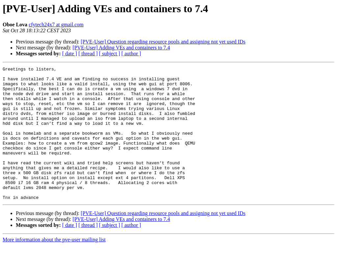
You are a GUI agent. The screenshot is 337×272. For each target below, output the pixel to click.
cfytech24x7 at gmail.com (56, 24)
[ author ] (131, 53)
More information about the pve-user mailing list (54, 266)
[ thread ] (88, 53)
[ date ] (69, 53)
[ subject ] (109, 53)
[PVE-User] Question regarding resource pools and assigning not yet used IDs (163, 41)
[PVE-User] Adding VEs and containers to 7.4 (121, 47)
